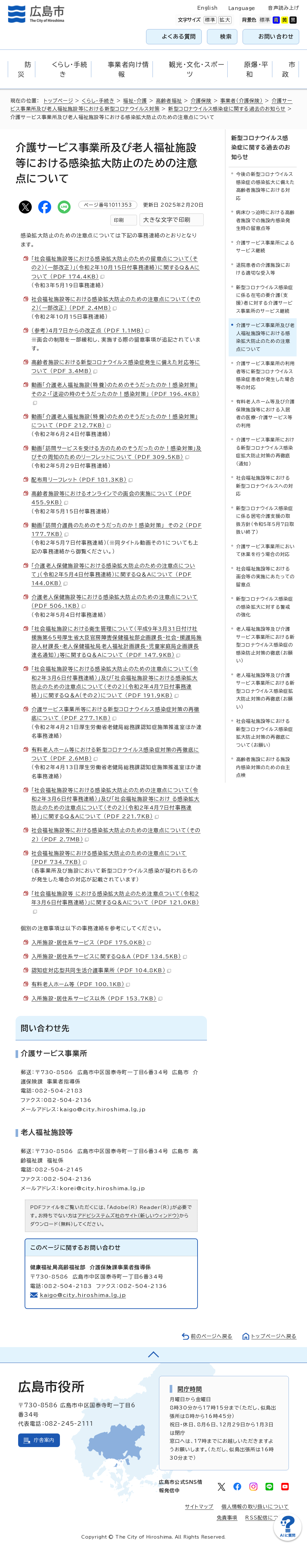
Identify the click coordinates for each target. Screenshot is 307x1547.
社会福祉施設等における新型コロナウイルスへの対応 (264, 485)
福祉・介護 (135, 100)
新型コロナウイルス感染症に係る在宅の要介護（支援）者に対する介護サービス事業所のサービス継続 (264, 299)
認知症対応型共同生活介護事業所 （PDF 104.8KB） (101, 970)
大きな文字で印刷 (166, 220)
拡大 (224, 20)
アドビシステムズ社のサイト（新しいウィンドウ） (129, 1215)
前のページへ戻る (212, 1336)
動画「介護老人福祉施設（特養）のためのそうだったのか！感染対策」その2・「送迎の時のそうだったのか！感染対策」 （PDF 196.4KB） (115, 393)
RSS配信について (267, 1517)
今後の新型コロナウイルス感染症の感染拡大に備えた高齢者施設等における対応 (265, 186)
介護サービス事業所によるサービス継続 (265, 246)
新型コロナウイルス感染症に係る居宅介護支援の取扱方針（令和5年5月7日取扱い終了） (265, 520)
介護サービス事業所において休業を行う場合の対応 (265, 550)
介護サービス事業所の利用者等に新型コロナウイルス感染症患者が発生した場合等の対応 (265, 375)
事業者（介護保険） (241, 100)
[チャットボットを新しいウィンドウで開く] (287, 1539)
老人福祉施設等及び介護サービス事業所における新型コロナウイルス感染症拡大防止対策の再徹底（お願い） (265, 691)
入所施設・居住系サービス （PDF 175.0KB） (91, 942)
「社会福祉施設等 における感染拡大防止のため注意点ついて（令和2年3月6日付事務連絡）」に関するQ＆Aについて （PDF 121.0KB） (115, 902)
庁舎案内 (44, 1440)
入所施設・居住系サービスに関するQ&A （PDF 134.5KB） (109, 956)
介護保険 (201, 100)
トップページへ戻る (274, 1336)
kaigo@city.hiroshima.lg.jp (83, 1295)
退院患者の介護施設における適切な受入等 (263, 269)
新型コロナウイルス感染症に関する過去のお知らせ (227, 108)
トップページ (58, 100)
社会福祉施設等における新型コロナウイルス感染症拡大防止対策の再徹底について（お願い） (264, 733)
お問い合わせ (276, 36)
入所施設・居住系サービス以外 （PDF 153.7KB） (96, 998)
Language (241, 8)
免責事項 (227, 1517)
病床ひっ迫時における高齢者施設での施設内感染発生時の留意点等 (265, 220)
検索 (226, 36)
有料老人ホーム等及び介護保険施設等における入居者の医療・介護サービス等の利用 (265, 413)
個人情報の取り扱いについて (255, 1506)
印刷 (119, 220)
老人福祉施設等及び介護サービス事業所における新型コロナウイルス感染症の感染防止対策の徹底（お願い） (265, 644)
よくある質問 (179, 36)
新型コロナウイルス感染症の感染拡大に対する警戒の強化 (264, 606)
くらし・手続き (98, 100)
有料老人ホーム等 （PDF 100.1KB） (80, 984)
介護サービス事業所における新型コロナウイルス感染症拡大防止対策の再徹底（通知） (265, 451)
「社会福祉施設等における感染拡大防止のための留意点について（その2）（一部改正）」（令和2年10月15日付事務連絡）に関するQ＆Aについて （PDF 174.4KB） (115, 267)
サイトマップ (199, 1506)
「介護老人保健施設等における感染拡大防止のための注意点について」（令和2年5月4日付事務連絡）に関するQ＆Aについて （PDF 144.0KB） (113, 574)
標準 (209, 20)
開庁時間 (189, 1389)
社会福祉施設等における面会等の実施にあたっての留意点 (265, 576)
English (207, 7)
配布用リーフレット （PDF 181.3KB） (81, 479)
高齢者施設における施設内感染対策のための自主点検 (263, 767)
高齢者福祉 (169, 100)
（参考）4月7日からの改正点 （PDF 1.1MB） (90, 330)
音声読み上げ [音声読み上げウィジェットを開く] (283, 7)
